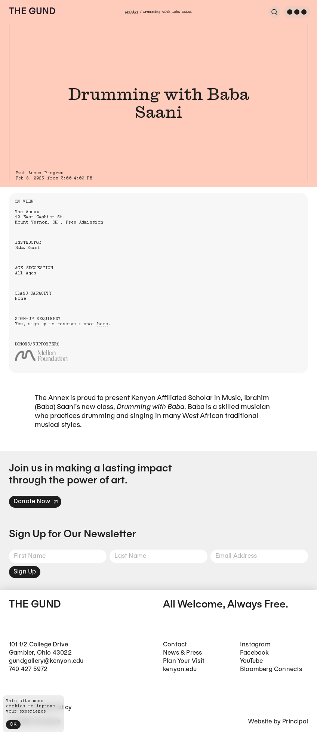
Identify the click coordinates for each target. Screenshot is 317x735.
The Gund (32, 12)
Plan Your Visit (183, 661)
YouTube (251, 661)
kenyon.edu (180, 669)
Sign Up (24, 572)
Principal (295, 722)
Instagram (255, 645)
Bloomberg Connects (271, 669)
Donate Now (35, 501)
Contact (175, 645)
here (102, 324)
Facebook (254, 653)
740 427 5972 (28, 669)
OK (13, 724)
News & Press (182, 653)
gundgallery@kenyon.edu (46, 661)
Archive (131, 12)
